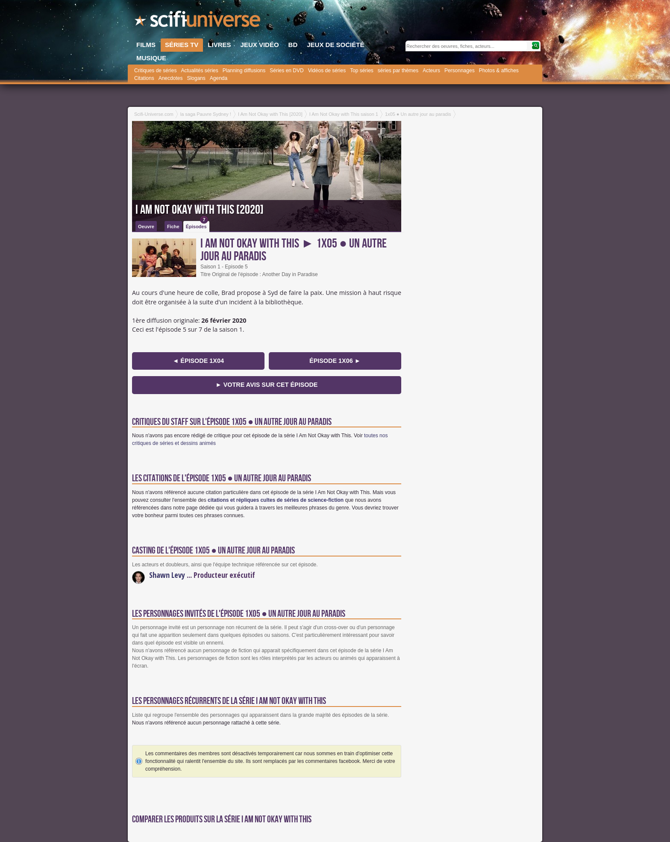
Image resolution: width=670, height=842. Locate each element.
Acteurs (431, 71)
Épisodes (197, 225)
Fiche (173, 226)
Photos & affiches (499, 71)
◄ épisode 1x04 (198, 360)
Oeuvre (146, 226)
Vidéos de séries (327, 71)
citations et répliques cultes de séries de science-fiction (276, 500)
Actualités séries (199, 71)
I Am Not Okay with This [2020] (199, 210)
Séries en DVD (286, 71)
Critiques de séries (155, 71)
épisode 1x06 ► (335, 360)
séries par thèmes (398, 71)
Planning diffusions (244, 71)
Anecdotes (171, 78)
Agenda (218, 78)
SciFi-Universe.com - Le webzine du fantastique (198, 21)
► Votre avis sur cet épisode (267, 384)
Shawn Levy (167, 575)
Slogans (196, 78)
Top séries (361, 71)
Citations (144, 78)
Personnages (459, 71)
